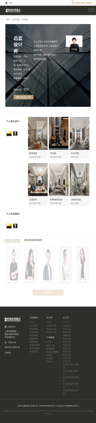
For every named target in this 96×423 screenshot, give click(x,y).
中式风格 (34, 326)
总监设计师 (51, 329)
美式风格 (34, 329)
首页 (8, 19)
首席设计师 (51, 332)
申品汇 (49, 355)
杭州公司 (67, 339)
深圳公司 (67, 332)
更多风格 (34, 351)
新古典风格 (35, 348)
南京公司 (67, 348)
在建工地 (50, 345)
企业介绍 (67, 361)
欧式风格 (34, 335)
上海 (9, 3)
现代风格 (34, 342)
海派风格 (34, 339)
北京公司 (67, 329)
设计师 (16, 19)
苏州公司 (67, 342)
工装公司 (67, 358)
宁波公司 (67, 345)
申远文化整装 (52, 352)
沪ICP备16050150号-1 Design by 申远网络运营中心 (59, 406)
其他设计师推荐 (12, 240)
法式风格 (34, 332)
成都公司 (67, 335)
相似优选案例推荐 (33, 240)
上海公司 (67, 326)
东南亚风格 (35, 345)
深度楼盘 (50, 349)
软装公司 (67, 355)
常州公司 (67, 351)
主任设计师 (51, 326)
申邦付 (49, 362)
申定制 (49, 358)
